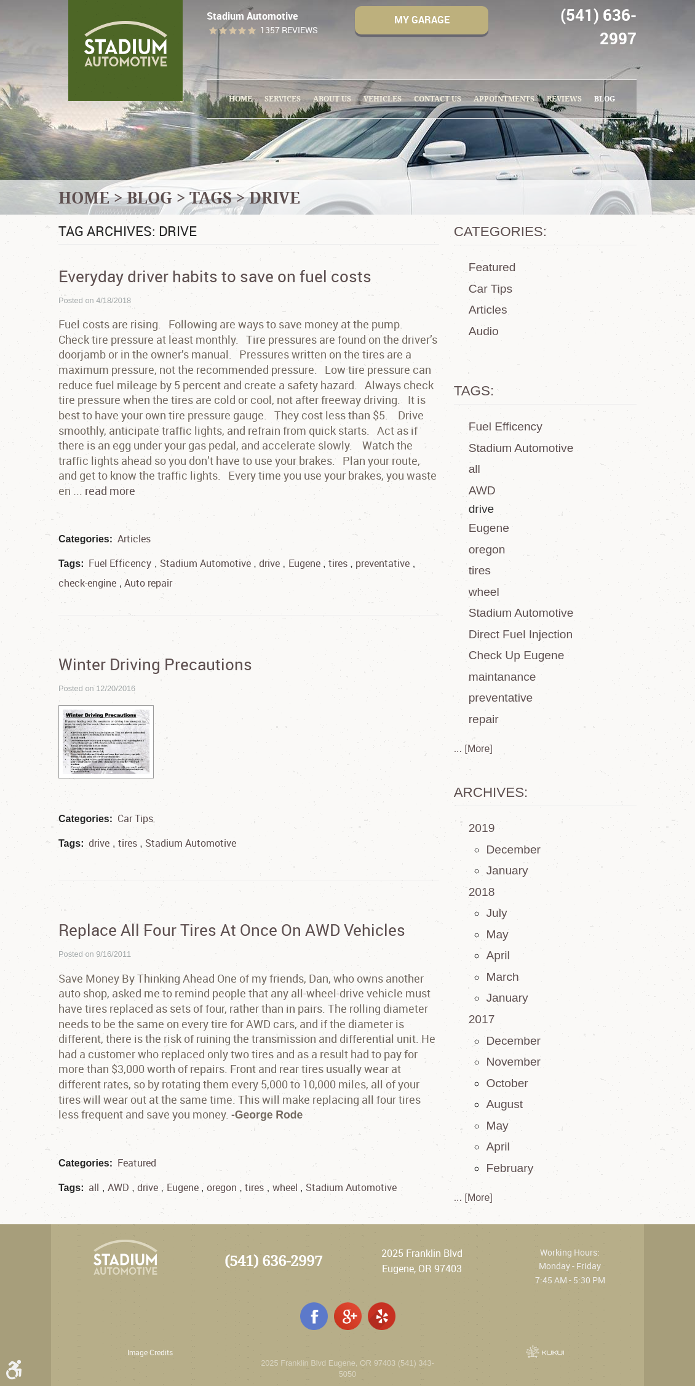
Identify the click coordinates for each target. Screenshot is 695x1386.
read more (110, 490)
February (509, 1168)
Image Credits (150, 1352)
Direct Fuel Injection (521, 634)
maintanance (502, 676)
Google (348, 1316)
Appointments (504, 98)
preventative (382, 563)
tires (338, 563)
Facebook (314, 1316)
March (502, 976)
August (504, 1104)
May (497, 934)
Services (282, 98)
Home (240, 98)
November (513, 1061)
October (507, 1083)
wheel (285, 1187)
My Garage (422, 19)
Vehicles (382, 98)
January (507, 870)
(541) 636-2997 (273, 1261)
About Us (332, 98)
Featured (136, 1163)
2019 (482, 828)
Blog (604, 98)
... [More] (473, 748)
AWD (118, 1187)
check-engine (87, 583)
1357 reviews (289, 30)
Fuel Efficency (120, 563)
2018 (482, 891)
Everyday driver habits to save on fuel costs (214, 276)
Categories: (500, 231)
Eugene (304, 563)
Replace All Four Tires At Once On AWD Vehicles (231, 929)
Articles (134, 538)
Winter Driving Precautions (155, 664)
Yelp (381, 1316)
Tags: (474, 390)
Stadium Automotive (205, 563)
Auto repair (148, 583)
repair (484, 719)
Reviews (564, 98)
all (94, 1187)
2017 (482, 1019)
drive (274, 197)
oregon (222, 1187)
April (497, 955)
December (513, 849)
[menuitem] (240, 99)
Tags (210, 197)
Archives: (491, 792)
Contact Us (437, 98)
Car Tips (135, 818)
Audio (484, 331)
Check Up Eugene (517, 655)
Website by (545, 1351)
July (496, 912)
